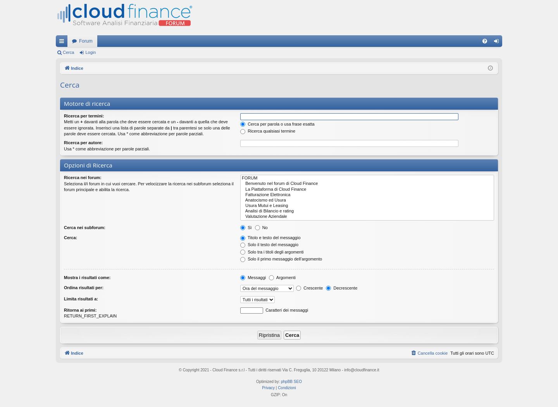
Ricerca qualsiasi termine (267, 131)
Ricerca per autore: (83, 142)
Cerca (68, 52)
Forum (86, 41)
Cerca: (70, 237)
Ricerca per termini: (84, 116)
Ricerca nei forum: (83, 177)
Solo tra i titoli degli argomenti (271, 252)
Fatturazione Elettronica (367, 195)
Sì (245, 227)
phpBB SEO (291, 381)
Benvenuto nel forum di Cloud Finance (367, 183)
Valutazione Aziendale (367, 216)
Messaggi (253, 277)
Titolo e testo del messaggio (270, 237)
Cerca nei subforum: (84, 227)
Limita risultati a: (81, 299)
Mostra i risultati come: (87, 277)
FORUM (367, 178)
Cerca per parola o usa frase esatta (277, 124)
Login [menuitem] (498, 42)
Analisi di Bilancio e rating (367, 211)
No (261, 227)
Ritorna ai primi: (80, 310)
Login (90, 52)
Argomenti (282, 277)
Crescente (309, 288)
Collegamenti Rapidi (63, 42)
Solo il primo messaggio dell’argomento (281, 259)
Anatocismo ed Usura (367, 200)
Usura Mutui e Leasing (367, 206)
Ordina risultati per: (83, 287)
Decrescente (341, 288)
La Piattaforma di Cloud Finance (367, 189)
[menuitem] (485, 41)
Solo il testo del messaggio (269, 244)
